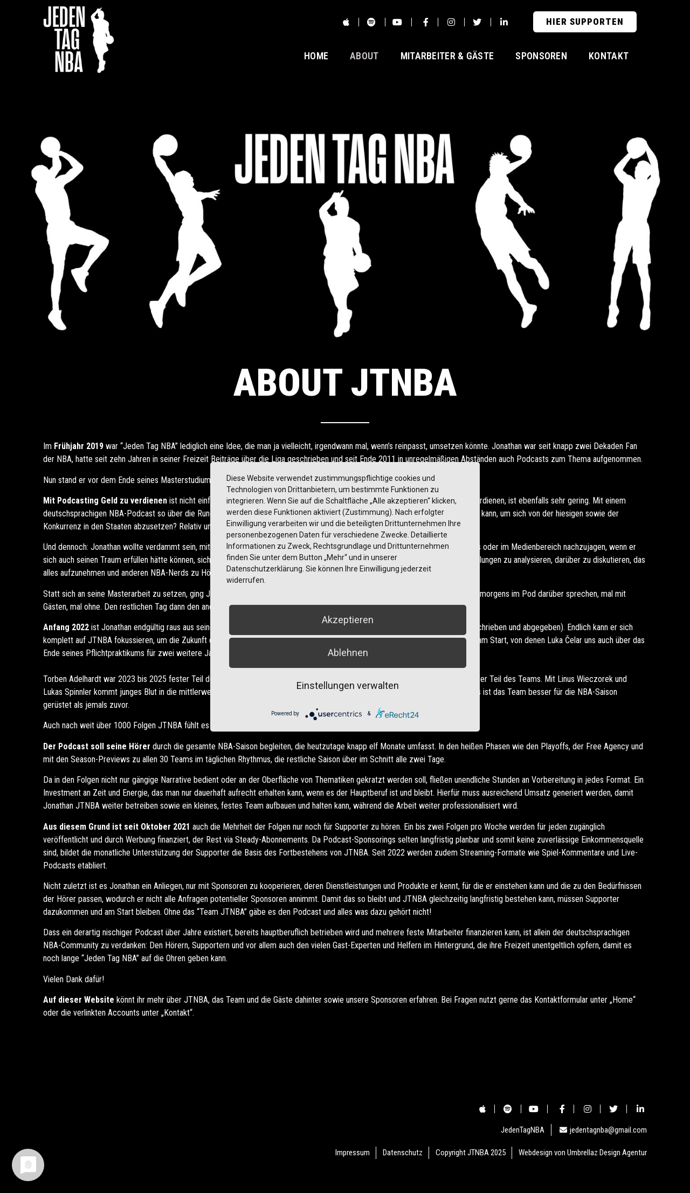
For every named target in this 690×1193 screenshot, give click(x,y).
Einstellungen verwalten (347, 685)
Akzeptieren (348, 619)
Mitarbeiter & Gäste (447, 55)
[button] (585, 22)
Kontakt (609, 55)
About (364, 55)
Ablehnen (348, 652)
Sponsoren (541, 55)
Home (316, 55)
